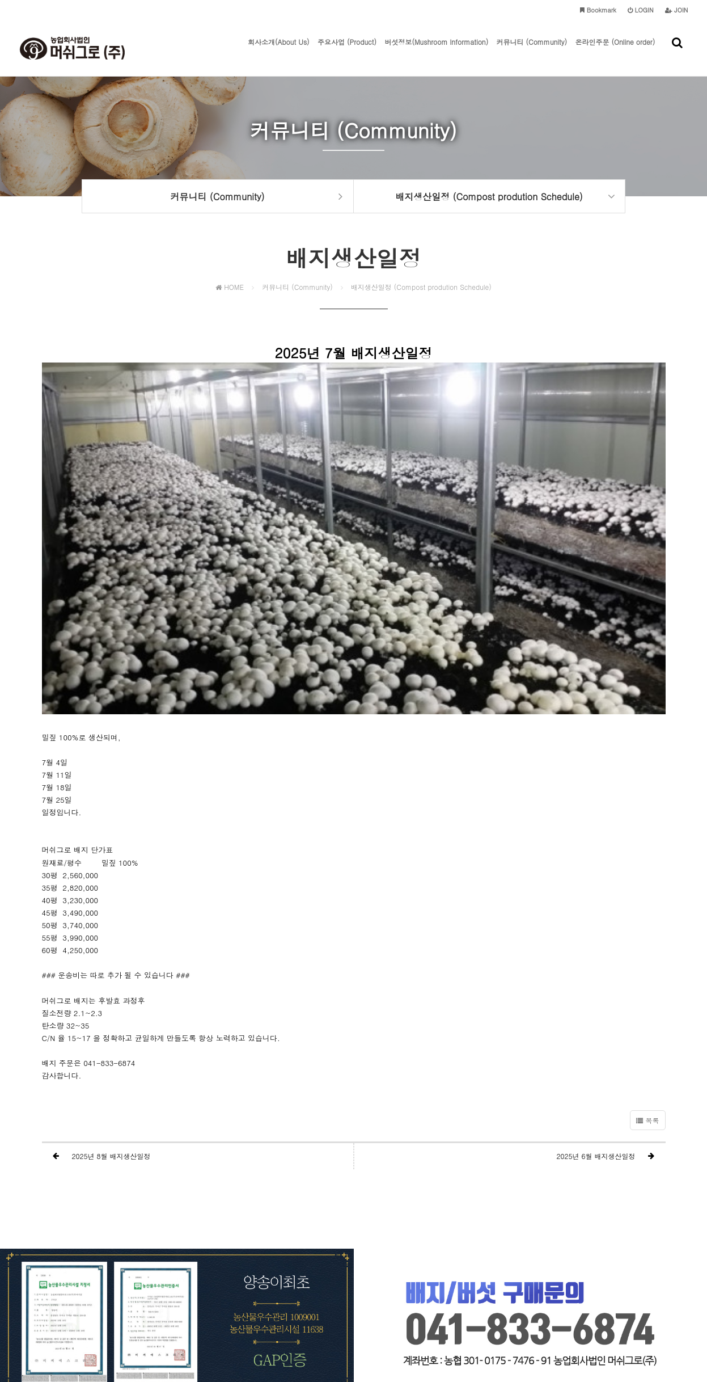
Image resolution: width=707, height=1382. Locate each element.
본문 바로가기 (0, 0)
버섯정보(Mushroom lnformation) (436, 30)
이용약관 (341, 1298)
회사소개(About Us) (279, 30)
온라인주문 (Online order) (615, 30)
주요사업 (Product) (346, 30)
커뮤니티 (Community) (532, 30)
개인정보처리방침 (293, 1298)
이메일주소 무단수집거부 (402, 1298)
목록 (647, 967)
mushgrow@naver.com (542, 1320)
